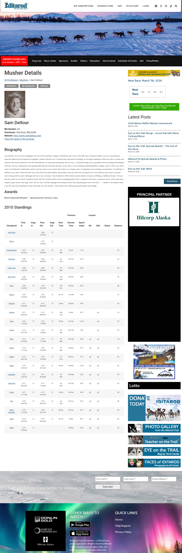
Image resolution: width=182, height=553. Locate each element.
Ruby (11, 339)
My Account (132, 6)
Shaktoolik (11, 383)
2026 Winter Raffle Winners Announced (150, 123)
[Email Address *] (163, 479)
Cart (119, 6)
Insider (74, 61)
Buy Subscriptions (83, 6)
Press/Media (152, 61)
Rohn (11, 286)
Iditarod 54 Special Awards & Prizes (147, 158)
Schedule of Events (127, 61)
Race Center (50, 61)
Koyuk (12, 392)
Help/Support (123, 525)
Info (142, 61)
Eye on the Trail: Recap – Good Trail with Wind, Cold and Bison (153, 135)
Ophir (11, 321)
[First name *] (107, 479)
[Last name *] (135, 479)
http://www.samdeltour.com (27, 135)
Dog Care (36, 61)
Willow (11, 241)
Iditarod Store (105, 6)
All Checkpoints (28, 86)
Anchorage (11, 232)
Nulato (11, 357)
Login (146, 6)
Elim (11, 401)
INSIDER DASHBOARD (14, 59)
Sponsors (63, 61)
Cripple (11, 330)
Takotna (11, 312)
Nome (12, 428)
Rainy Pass (11, 277)
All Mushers (11, 86)
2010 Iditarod (11, 80)
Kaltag (12, 366)
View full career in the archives (19, 139)
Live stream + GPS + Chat (14, 62)
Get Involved (109, 61)
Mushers (24, 80)
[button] (132, 208)
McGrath (12, 303)
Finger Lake (12, 268)
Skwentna (11, 259)
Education (95, 61)
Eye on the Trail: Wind (140, 168)
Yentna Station (12, 250)
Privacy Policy (123, 532)
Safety (12, 419)
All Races (44, 86)
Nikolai (11, 295)
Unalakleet (11, 374)
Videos (83, 61)
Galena (11, 348)
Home (118, 519)
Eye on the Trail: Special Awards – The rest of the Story (152, 148)
